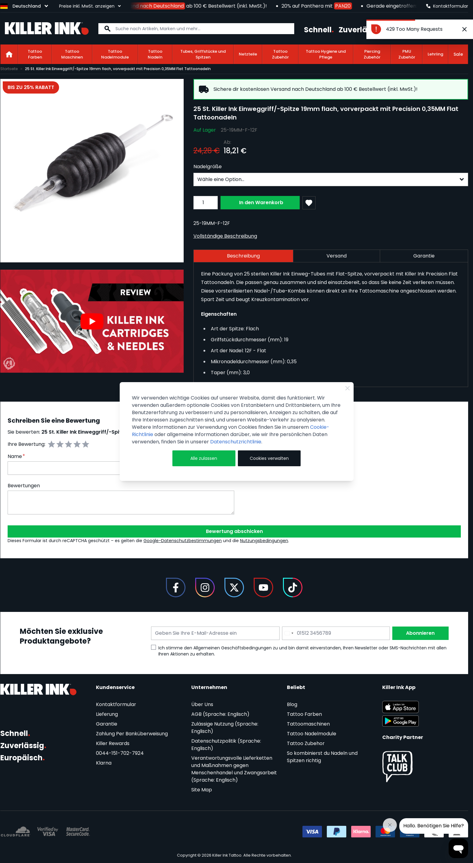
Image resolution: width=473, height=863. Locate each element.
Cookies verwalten (269, 458)
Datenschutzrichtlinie (235, 441)
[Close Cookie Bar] (347, 388)
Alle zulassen (203, 458)
